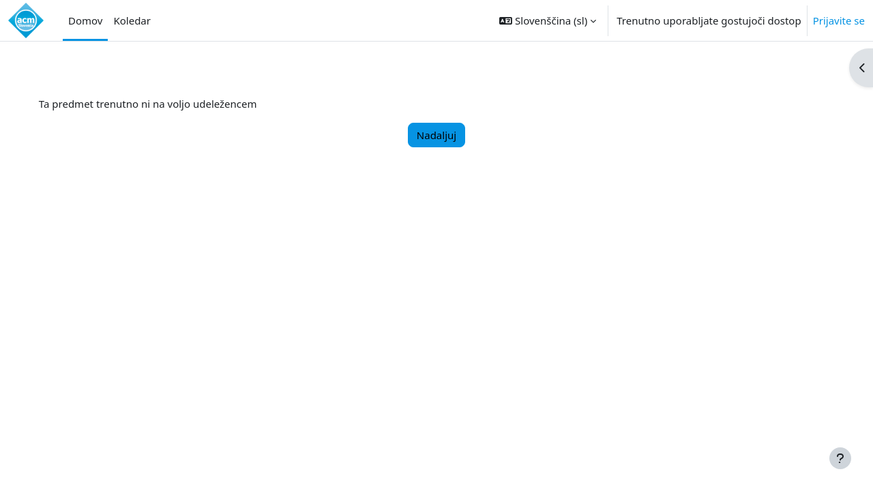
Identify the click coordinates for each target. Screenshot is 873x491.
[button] (547, 20)
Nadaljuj (436, 135)
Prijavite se (839, 20)
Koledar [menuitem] (132, 20)
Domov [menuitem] (85, 20)
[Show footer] (840, 458)
